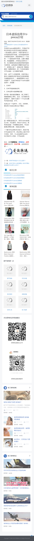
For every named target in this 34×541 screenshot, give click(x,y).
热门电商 (24, 310)
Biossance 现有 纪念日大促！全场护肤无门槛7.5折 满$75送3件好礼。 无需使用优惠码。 (25, 237)
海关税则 (9, 294)
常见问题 (24, 278)
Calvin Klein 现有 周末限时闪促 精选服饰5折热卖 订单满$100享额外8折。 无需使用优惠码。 (9, 220)
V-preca (15, 44)
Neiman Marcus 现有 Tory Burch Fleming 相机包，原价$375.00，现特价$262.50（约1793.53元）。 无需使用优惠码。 (25, 203)
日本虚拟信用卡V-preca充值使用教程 (14, 175)
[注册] (20, 1)
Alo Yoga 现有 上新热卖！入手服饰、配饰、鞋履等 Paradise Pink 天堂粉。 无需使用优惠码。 (9, 237)
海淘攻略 (9, 25)
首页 (4, 25)
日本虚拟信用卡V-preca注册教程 (13, 180)
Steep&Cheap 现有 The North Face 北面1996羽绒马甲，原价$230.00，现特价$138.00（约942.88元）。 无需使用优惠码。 (9, 203)
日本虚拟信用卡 (8, 44)
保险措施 (24, 294)
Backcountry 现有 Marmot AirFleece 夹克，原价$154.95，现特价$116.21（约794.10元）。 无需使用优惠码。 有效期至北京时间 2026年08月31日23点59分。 (25, 254)
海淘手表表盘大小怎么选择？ (17, 160)
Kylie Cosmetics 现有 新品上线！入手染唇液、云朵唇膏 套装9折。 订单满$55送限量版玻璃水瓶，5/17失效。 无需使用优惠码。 (25, 220)
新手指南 (9, 278)
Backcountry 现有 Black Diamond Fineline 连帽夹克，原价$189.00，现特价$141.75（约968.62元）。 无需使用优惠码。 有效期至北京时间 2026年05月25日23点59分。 (9, 254)
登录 (17, 1)
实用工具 (9, 310)
